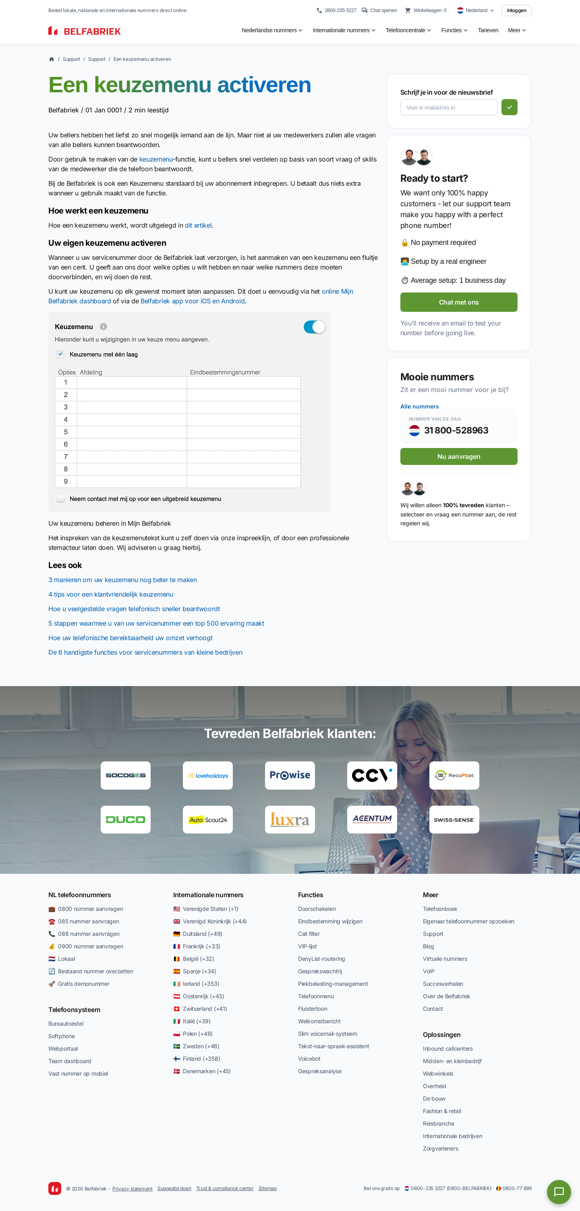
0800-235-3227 (336, 10)
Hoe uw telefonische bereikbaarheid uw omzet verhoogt (130, 638)
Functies (310, 895)
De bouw (434, 1098)
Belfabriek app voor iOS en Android (192, 301)
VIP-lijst (307, 946)
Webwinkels (438, 1073)
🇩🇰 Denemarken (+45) (202, 1071)
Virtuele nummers (445, 958)
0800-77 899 (514, 1188)
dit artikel (198, 225)
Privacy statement (132, 1189)
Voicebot (309, 1058)
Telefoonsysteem (74, 1010)
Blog (428, 946)
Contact (433, 1008)
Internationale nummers (208, 895)
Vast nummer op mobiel (78, 1073)
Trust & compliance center (225, 1188)
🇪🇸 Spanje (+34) (194, 971)
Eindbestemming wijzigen (330, 921)
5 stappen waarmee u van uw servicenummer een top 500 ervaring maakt (156, 623)
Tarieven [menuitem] (488, 30)
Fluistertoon (312, 1008)
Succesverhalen (443, 983)
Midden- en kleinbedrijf (452, 1061)
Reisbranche (438, 1123)
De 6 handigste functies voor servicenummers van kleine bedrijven (145, 652)
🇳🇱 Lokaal (61, 958)
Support (71, 59)
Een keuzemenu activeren (142, 59)
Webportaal (63, 1048)
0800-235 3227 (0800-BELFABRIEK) (447, 1188)
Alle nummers (419, 406)
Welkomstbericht (319, 1021)
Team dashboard (69, 1061)
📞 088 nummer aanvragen (84, 933)
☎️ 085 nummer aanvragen (83, 921)
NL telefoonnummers (79, 895)
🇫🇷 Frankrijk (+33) (196, 946)
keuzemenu (155, 159)
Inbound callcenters (448, 1048)
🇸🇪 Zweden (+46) (196, 1046)
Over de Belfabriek (446, 996)
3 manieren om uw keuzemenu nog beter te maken (122, 580)
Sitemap (268, 1188)
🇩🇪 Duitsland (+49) (197, 933)
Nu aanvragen (459, 456)
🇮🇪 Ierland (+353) (196, 983)
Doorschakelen (317, 908)
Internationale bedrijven (452, 1135)
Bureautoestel (65, 1023)
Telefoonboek (440, 908)
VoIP (429, 971)
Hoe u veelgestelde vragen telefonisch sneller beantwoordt (134, 609)
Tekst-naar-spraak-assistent (333, 1046)
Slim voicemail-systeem (327, 1033)
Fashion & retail (442, 1110)
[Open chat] (559, 1192)
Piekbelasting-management (333, 983)
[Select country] (476, 10)
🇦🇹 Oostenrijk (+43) (198, 996)
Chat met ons (459, 302)
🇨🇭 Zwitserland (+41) (200, 1008)
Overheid (434, 1085)
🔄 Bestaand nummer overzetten (90, 971)
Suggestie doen (174, 1188)
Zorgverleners (440, 1148)
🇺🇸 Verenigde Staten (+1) (205, 908)
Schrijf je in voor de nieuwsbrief (446, 92)
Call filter (309, 933)
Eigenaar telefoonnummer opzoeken (468, 921)
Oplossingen (441, 1035)
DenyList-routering (321, 958)
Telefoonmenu (316, 996)
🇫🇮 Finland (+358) (196, 1058)
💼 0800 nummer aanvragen (85, 908)
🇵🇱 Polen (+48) (193, 1033)
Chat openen (379, 10)
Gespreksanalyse (320, 1071)
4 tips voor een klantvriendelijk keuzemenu (110, 594)
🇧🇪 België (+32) (193, 958)
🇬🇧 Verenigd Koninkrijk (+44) (210, 921)
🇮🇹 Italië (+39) (192, 1021)
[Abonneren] (509, 107)
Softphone (61, 1036)
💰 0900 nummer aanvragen (85, 946)
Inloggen (516, 10)
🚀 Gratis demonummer (78, 983)
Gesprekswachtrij (320, 971)
